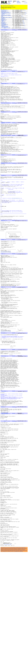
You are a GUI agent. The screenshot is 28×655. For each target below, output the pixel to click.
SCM (16, 653)
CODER (17, 650)
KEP (7, 651)
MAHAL (5, 652)
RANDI (10, 653)
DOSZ (19, 650)
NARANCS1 (19, 652)
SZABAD (21, 653)
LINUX (24, 651)
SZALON (23, 653)
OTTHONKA (5, 653)
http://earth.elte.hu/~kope (7, 646)
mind (7, 12)
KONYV (12, 651)
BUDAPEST (14, 650)
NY (21, 652)
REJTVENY (13, 653)
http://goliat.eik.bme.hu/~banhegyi (6, 295)
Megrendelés (19, 2)
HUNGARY (2, 651)
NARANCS (15, 652)
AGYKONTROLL (3, 650)
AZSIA (11, 650)
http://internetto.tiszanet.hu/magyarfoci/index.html (9, 79)
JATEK (5, 651)
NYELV (23, 652)
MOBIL (8, 652)
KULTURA (21, 651)
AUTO (9, 650)
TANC (26, 653)
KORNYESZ (15, 651)
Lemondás (25, 2)
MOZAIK (12, 652)
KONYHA (9, 651)
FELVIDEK (22, 650)
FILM (24, 650)
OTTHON (2, 653)
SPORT (18, 653)
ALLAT (7, 650)
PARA (8, 653)
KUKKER (18, 651)
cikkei (21, 12)
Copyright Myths (9, 3)
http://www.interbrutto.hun (16, 231)
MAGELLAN (2, 652)
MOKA (11, 1)
